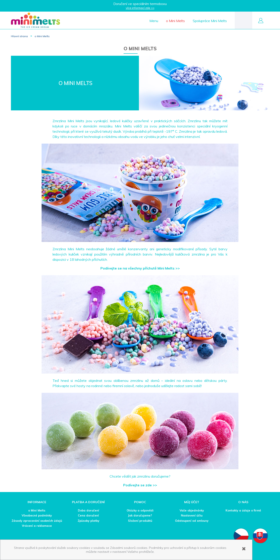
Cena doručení (88, 515)
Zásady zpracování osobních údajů (37, 520)
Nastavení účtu (192, 515)
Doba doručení (88, 510)
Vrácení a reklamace (37, 525)
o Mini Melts (36, 510)
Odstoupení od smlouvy (191, 520)
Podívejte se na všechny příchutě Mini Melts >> (140, 268)
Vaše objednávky (192, 510)
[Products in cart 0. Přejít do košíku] (243, 20)
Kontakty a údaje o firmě (243, 510)
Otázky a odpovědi (140, 510)
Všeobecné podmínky (37, 515)
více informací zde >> (140, 8)
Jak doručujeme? (140, 515)
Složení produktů (140, 520)
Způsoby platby (88, 520)
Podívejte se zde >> (140, 485)
